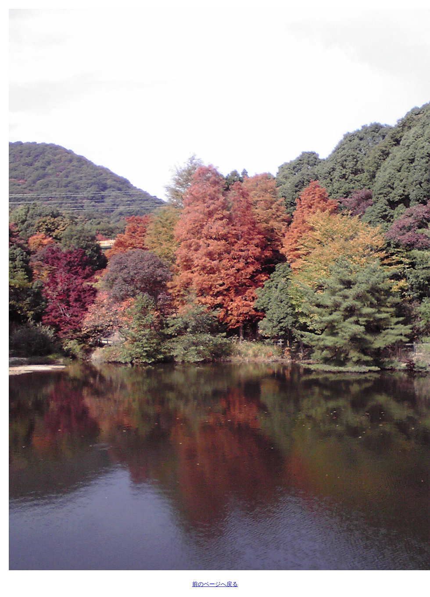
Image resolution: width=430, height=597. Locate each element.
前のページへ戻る (215, 584)
